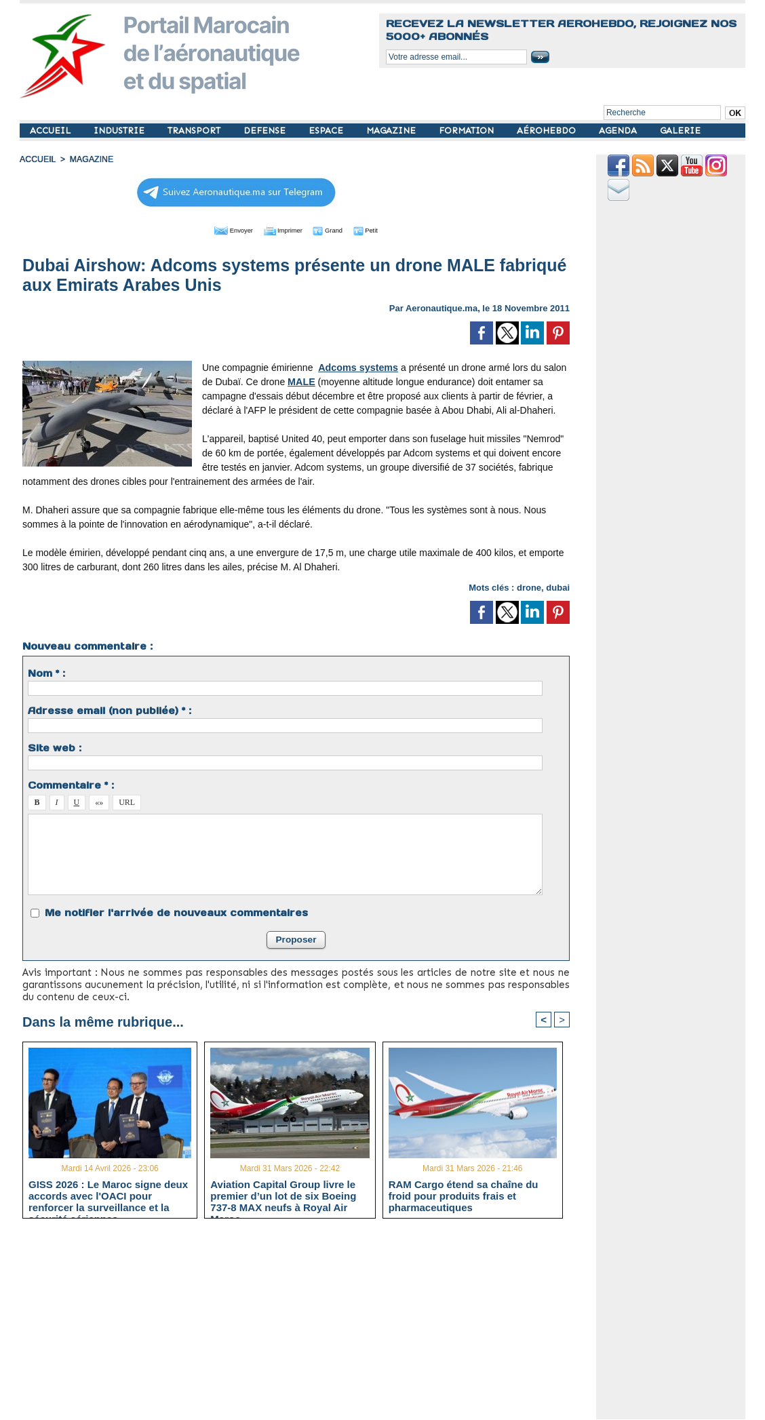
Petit (383, 229)
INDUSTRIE (120, 130)
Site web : (54, 747)
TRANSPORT (195, 130)
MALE (301, 380)
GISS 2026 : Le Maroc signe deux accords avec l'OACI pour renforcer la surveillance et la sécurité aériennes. (108, 1195)
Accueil (37, 159)
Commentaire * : (71, 784)
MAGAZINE (392, 130)
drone (529, 586)
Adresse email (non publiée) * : (109, 709)
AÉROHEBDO (547, 130)
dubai (558, 586)
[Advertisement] (306, 1324)
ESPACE (327, 130)
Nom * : (46, 672)
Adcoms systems (357, 366)
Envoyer (218, 229)
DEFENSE (265, 130)
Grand (337, 229)
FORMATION (467, 130)
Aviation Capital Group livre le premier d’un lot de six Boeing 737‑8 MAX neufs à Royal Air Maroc (283, 1195)
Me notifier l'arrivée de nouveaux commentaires (176, 911)
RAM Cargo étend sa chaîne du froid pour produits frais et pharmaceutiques (463, 1195)
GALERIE (680, 130)
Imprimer (280, 229)
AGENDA (619, 130)
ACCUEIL (51, 130)
